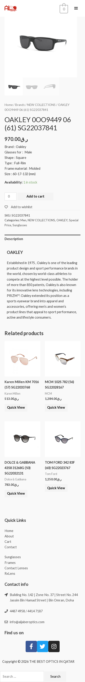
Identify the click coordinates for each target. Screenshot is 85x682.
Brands (20, 105)
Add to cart (35, 196)
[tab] (42, 239)
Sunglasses (19, 225)
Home (9, 105)
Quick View (16, 407)
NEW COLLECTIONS (41, 105)
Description (14, 239)
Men (23, 220)
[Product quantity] (11, 196)
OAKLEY (62, 220)
